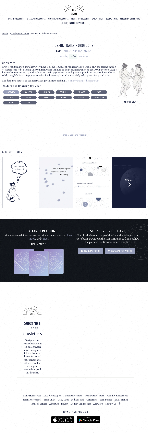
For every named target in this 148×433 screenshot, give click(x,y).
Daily (58, 51)
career (44, 238)
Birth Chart (49, 399)
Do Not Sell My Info (81, 403)
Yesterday (63, 56)
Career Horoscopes (72, 395)
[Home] (74, 8)
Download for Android (120, 251)
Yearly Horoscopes (80, 19)
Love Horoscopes (52, 395)
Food (99, 92)
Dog (11, 102)
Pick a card (39, 244)
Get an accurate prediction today (82, 80)
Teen (46, 97)
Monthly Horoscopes (58, 19)
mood (32, 238)
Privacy (64, 403)
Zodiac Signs (112, 19)
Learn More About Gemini (74, 135)
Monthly (77, 51)
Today (73, 56)
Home (5, 33)
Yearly (87, 51)
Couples (64, 92)
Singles (46, 92)
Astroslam (99, 97)
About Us (98, 403)
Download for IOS (91, 251)
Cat (28, 102)
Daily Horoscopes (16, 19)
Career (28, 92)
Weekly (67, 51)
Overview (11, 92)
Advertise (54, 403)
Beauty (11, 97)
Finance (81, 92)
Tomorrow (83, 56)
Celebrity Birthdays (130, 19)
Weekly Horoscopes (36, 19)
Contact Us (110, 403)
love (69, 235)
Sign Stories (106, 399)
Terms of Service (38, 403)
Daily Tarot (97, 19)
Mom (28, 97)
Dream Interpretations (74, 23)
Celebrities (91, 399)
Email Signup (121, 399)
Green (81, 97)
